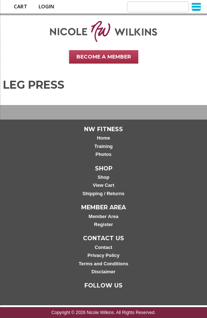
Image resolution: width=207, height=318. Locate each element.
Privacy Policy (103, 255)
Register (103, 224)
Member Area (104, 216)
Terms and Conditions (103, 263)
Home (103, 138)
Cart (20, 6)
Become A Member (103, 56)
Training (103, 146)
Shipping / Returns (104, 193)
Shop (103, 177)
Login (46, 6)
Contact (103, 247)
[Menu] (196, 6)
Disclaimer (104, 271)
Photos (103, 154)
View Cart (103, 185)
